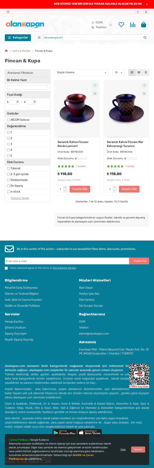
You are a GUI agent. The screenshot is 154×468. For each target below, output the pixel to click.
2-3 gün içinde (19, 175)
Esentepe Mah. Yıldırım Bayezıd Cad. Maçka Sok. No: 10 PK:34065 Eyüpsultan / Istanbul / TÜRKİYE (114, 351)
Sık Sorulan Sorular (91, 306)
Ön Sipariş (16, 186)
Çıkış (123, 449)
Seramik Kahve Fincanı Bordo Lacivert (73, 145)
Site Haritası (86, 300)
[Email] (67, 261)
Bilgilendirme (16, 280)
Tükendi (15, 169)
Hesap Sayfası (14, 321)
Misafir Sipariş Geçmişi (19, 339)
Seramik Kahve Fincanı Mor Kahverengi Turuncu (125, 145)
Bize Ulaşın (86, 287)
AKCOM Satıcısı (19, 120)
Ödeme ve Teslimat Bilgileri (21, 293)
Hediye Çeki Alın (89, 293)
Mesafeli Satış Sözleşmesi (21, 287)
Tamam (138, 449)
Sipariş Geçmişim (16, 333)
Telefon (98, 27)
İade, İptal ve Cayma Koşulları (23, 300)
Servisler (12, 314)
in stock (15, 192)
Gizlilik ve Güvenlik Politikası (22, 306)
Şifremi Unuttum (15, 327)
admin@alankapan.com (94, 333)
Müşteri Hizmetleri (95, 280)
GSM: (96, 23)
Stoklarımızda (19, 181)
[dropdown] (8, 12)
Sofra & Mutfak (21, 51)
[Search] (96, 38)
